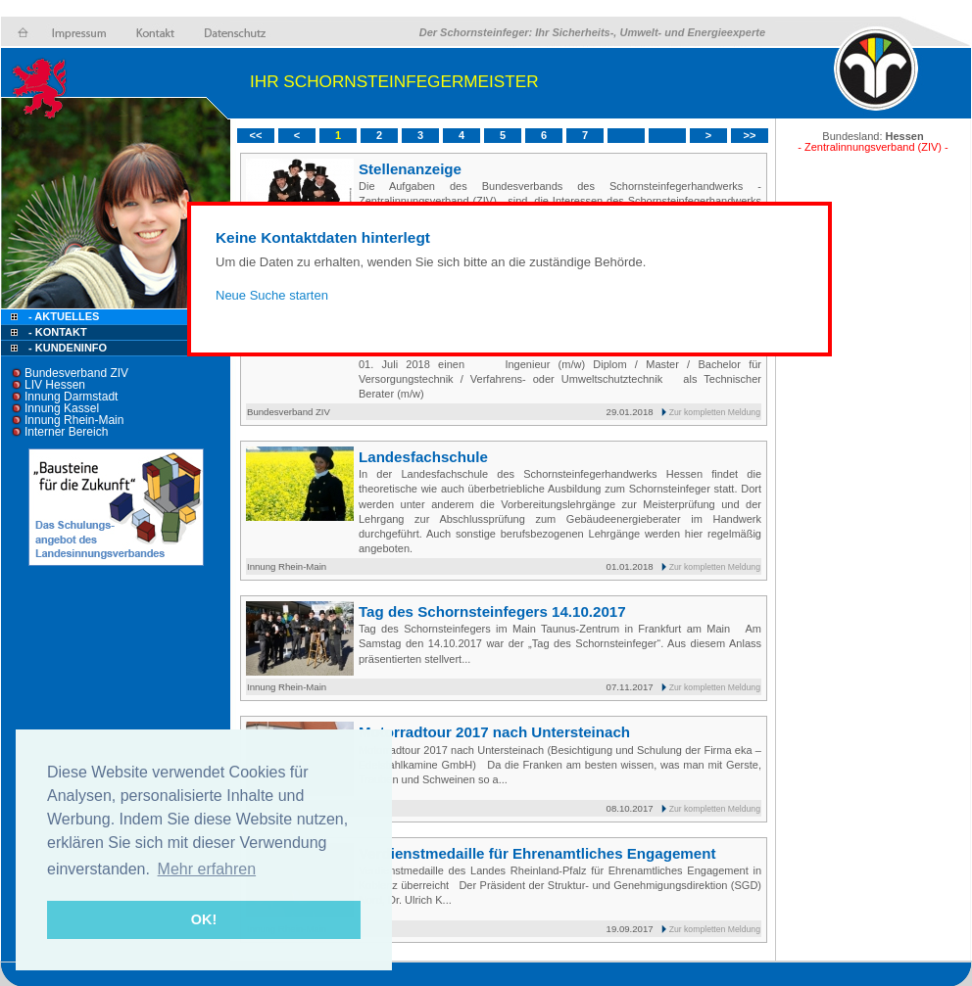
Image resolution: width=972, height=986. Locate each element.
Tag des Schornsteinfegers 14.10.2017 (492, 611)
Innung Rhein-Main (73, 420)
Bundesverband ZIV (76, 373)
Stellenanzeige (410, 169)
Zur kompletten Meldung (714, 412)
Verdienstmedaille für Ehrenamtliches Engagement (537, 853)
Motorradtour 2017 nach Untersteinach (494, 732)
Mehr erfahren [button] (207, 869)
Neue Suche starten (272, 295)
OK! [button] (204, 919)
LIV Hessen (54, 385)
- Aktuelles (62, 316)
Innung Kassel (61, 408)
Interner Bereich (66, 432)
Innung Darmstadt (71, 396)
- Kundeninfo (67, 347)
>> (750, 135)
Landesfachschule (423, 456)
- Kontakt (56, 332)
